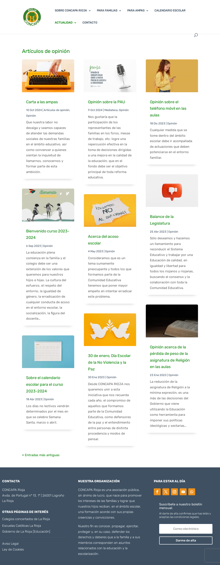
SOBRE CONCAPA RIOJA (71, 10)
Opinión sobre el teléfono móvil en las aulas (168, 108)
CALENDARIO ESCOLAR (169, 10)
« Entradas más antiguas (41, 455)
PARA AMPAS (136, 10)
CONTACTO (89, 22)
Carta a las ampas (42, 102)
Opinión (31, 115)
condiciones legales (186, 517)
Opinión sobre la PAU (106, 102)
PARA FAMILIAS (107, 10)
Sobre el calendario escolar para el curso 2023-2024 (44, 384)
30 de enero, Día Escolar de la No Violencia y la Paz (109, 362)
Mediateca (111, 110)
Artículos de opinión (56, 110)
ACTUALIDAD (63, 22)
